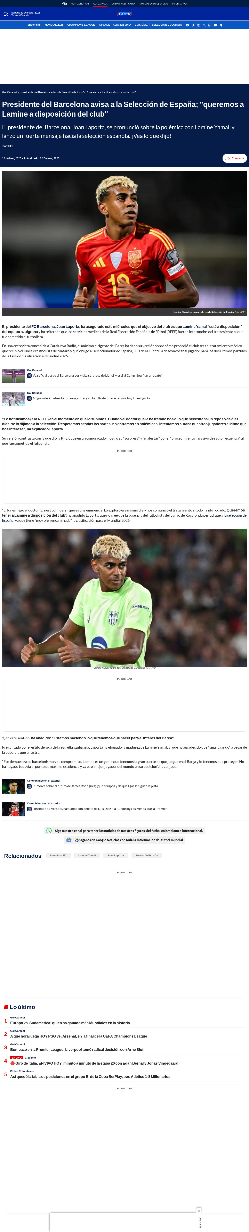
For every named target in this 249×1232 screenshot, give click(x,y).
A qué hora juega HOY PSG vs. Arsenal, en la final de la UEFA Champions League (78, 1036)
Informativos (179, 4)
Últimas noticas (80, 4)
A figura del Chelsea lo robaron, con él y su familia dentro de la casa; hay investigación (92, 398)
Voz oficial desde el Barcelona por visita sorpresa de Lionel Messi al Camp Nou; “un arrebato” (97, 375)
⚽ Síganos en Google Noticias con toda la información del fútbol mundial (124, 840)
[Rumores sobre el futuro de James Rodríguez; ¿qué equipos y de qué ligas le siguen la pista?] (13, 786)
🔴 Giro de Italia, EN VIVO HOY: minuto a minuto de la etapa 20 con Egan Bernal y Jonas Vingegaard (94, 1063)
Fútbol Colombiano (22, 1071)
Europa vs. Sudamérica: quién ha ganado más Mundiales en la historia (70, 1023)
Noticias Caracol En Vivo (153, 4)
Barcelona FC (58, 855)
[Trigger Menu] (5, 14)
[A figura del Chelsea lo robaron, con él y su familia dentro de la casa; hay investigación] (13, 399)
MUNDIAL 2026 (54, 24)
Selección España (147, 855)
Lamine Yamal (87, 855)
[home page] (64, 3)
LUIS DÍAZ (141, 24)
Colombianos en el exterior (44, 780)
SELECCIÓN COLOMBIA (167, 24)
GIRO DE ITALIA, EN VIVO (115, 24)
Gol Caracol (100, 4)
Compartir (234, 158)
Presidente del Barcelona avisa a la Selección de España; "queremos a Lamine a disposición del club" (78, 92)
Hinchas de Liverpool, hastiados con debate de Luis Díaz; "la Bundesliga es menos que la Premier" (100, 808)
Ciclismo (30, 1057)
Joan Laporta (115, 855)
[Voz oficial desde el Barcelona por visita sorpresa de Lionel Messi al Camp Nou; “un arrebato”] (13, 376)
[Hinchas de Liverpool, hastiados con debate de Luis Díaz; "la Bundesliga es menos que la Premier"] (13, 809)
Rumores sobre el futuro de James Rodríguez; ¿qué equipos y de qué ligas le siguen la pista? (96, 786)
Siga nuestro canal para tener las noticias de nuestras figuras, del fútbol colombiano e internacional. (124, 830)
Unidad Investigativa (123, 4)
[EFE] (11, 146)
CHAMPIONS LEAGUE (81, 24)
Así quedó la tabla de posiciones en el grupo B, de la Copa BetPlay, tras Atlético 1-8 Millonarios (90, 1076)
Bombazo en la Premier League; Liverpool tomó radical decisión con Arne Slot (76, 1049)
